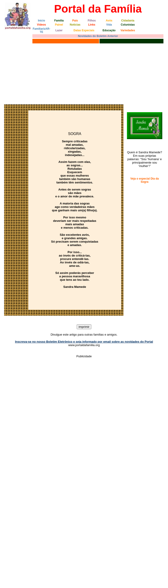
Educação (109, 30)
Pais (75, 20)
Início (41, 20)
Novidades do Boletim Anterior (98, 36)
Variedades (128, 30)
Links (91, 24)
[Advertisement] (43, 73)
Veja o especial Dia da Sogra (144, 180)
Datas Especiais (84, 30)
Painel (59, 24)
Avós (109, 20)
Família (59, 20)
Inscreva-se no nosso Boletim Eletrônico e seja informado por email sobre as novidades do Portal (84, 341)
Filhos (92, 20)
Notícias (75, 24)
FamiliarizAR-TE (41, 30)
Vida (109, 24)
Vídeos (41, 24)
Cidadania (127, 20)
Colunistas (128, 24)
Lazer (59, 30)
